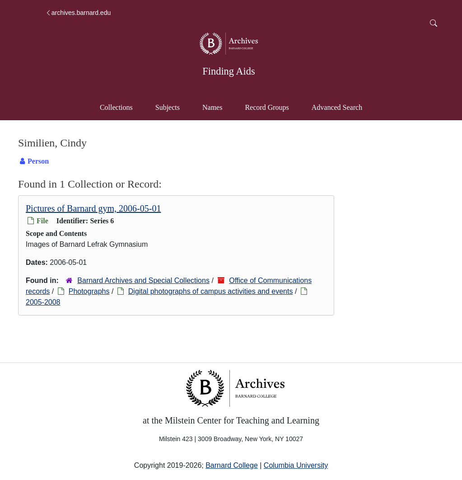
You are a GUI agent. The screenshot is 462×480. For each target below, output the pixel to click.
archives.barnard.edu (78, 12)
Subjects (167, 107)
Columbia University (296, 465)
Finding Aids (228, 71)
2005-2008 (43, 302)
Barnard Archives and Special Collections (143, 280)
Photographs (89, 291)
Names (212, 107)
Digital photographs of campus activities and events (210, 291)
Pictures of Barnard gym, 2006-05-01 (93, 208)
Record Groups (267, 107)
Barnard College (231, 465)
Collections (116, 107)
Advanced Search (341, 106)
